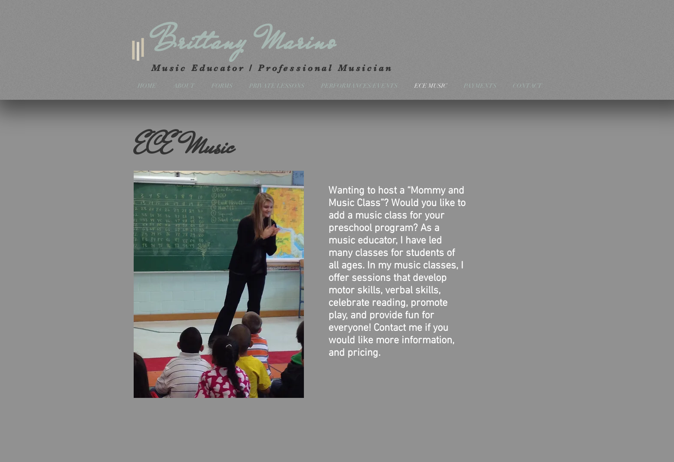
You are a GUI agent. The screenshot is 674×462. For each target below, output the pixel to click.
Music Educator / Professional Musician (274, 68)
